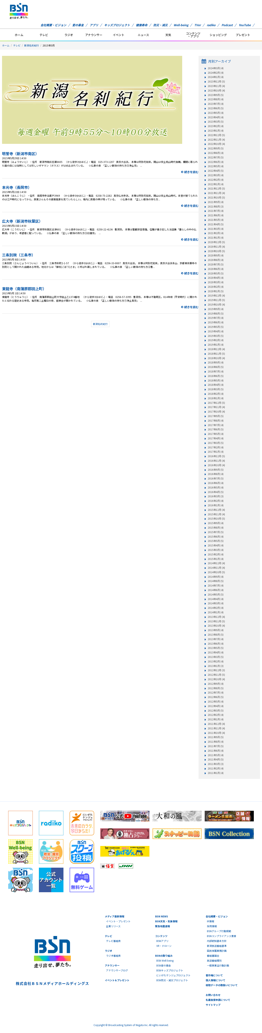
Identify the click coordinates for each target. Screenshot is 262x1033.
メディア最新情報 (114, 916)
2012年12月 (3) (216, 670)
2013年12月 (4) (216, 616)
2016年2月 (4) (216, 500)
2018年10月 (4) (216, 358)
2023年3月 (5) (216, 121)
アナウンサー (93, 35)
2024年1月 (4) (216, 77)
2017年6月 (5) (216, 429)
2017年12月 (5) (216, 402)
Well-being (181, 25)
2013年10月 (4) (216, 625)
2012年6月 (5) (216, 697)
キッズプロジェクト (117, 25)
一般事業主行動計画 (218, 965)
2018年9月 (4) (216, 362)
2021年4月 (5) (216, 224)
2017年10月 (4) (216, 411)
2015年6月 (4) (216, 536)
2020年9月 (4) (216, 255)
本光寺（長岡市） (17, 187)
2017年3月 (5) (216, 442)
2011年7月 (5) (216, 746)
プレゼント (243, 35)
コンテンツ (161, 936)
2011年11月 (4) (216, 728)
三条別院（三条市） (18, 254)
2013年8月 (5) (216, 634)
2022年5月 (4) (216, 166)
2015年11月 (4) (216, 514)
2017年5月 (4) (216, 433)
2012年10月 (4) (216, 679)
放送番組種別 (214, 960)
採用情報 (212, 926)
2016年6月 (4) (216, 483)
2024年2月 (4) (216, 72)
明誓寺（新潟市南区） (20, 153)
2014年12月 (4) (216, 563)
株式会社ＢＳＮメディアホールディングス (52, 983)
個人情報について (215, 980)
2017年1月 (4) (216, 451)
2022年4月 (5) (216, 170)
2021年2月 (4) (216, 233)
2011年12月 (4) (216, 723)
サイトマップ (213, 1004)
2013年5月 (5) (216, 648)
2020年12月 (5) (216, 242)
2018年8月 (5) (216, 367)
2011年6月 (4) (216, 750)
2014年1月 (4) (216, 612)
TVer (197, 25)
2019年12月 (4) (216, 295)
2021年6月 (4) (216, 215)
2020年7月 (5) (216, 264)
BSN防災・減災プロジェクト (172, 980)
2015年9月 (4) (216, 523)
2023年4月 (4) (216, 117)
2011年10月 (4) (216, 732)
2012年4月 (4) (216, 706)
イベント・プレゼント (118, 921)
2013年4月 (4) (216, 652)
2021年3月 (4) (216, 228)
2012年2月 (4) (216, 714)
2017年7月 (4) (216, 425)
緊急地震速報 (162, 926)
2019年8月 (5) (216, 313)
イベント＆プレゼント (117, 980)
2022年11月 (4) (216, 139)
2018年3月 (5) (216, 389)
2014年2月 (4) (216, 607)
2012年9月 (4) (216, 683)
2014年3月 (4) (216, 603)
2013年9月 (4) (216, 630)
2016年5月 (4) (216, 487)
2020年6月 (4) (216, 269)
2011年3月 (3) (216, 764)
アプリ (94, 25)
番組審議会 (213, 955)
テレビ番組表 (113, 941)
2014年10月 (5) (216, 572)
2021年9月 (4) (216, 202)
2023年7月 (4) (216, 103)
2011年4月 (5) (216, 759)
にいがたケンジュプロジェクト (173, 975)
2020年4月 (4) (216, 277)
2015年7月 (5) (216, 532)
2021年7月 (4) (216, 210)
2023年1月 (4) (216, 130)
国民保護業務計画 (217, 950)
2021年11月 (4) (216, 193)
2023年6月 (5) (216, 108)
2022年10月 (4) (216, 143)
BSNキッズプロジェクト (169, 970)
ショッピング (218, 35)
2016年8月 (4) (216, 474)
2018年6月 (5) (216, 376)
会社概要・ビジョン (53, 25)
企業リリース (113, 926)
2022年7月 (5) (216, 157)
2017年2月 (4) (216, 447)
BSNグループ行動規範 (219, 931)
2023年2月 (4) (216, 126)
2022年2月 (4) (216, 179)
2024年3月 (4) (216, 68)
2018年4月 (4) (216, 384)
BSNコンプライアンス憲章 (221, 936)
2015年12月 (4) (216, 509)
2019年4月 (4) (216, 331)
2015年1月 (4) (216, 558)
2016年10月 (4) (216, 465)
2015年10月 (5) (216, 518)
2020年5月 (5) (216, 273)
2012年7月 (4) (216, 692)
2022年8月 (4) (216, 152)
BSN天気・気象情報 (166, 921)
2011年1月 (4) (216, 773)
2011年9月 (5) (216, 737)
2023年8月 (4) (216, 99)
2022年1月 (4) (216, 184)
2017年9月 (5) (216, 416)
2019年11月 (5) (216, 300)
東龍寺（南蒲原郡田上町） (24, 288)
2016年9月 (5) (216, 469)
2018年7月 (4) (216, 371)
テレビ (44, 35)
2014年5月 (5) (216, 594)
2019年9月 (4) (216, 309)
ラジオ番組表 (113, 955)
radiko (211, 25)
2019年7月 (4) (216, 317)
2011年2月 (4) (216, 768)
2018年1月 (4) (216, 398)
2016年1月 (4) (216, 505)
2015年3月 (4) (216, 549)
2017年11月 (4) (216, 407)
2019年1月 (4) (216, 344)
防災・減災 (160, 25)
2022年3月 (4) (216, 175)
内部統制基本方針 (217, 941)
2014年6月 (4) (216, 590)
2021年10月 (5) (216, 197)
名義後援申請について (218, 999)
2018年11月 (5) (216, 353)
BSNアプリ (162, 941)
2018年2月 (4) (216, 393)
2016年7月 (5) (216, 478)
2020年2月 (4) (216, 286)
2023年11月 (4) (216, 86)
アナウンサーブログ (117, 970)
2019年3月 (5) (216, 335)
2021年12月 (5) (216, 188)
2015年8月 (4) (216, 527)
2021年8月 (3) (216, 206)
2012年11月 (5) (216, 674)
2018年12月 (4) (216, 349)
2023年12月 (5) (216, 81)
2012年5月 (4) (216, 701)
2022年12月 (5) (216, 135)
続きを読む (191, 172)
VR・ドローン (164, 945)
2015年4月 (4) (216, 545)
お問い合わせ (213, 995)
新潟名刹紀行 (31, 45)
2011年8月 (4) (216, 741)
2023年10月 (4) (216, 90)
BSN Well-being (165, 960)
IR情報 (210, 921)
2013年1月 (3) (216, 666)
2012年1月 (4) (216, 719)
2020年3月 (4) (216, 282)
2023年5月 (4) (216, 112)
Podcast (227, 25)
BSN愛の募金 (163, 965)
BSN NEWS (161, 916)
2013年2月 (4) (216, 661)
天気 (168, 35)
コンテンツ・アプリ (193, 34)
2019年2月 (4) (216, 340)
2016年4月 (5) (216, 492)
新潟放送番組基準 (217, 945)
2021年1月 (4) (216, 237)
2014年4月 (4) (216, 599)
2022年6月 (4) (216, 162)
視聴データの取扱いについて (222, 985)
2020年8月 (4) (216, 260)
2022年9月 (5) (216, 148)
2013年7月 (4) (216, 639)
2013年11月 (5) (216, 621)
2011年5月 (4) (216, 755)
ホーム (19, 35)
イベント (118, 35)
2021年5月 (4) (216, 219)
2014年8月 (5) (216, 581)
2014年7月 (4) (216, 585)
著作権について (214, 975)
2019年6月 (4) (216, 322)
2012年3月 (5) (216, 710)
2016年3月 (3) (216, 496)
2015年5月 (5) (216, 540)
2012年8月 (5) (216, 688)
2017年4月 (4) (216, 438)
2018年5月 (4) (216, 380)
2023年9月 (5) (216, 95)
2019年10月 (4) (216, 304)
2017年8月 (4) (216, 420)
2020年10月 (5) (216, 251)
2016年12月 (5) (216, 456)
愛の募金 (78, 25)
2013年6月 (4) (216, 643)
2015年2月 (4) (216, 554)
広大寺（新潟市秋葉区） (22, 221)
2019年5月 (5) (216, 326)
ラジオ (68, 35)
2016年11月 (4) (216, 460)
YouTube (245, 25)
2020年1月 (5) (216, 291)
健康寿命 (141, 25)
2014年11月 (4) (216, 567)
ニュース (143, 35)
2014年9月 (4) (216, 576)
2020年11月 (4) (216, 246)
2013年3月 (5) (216, 657)
